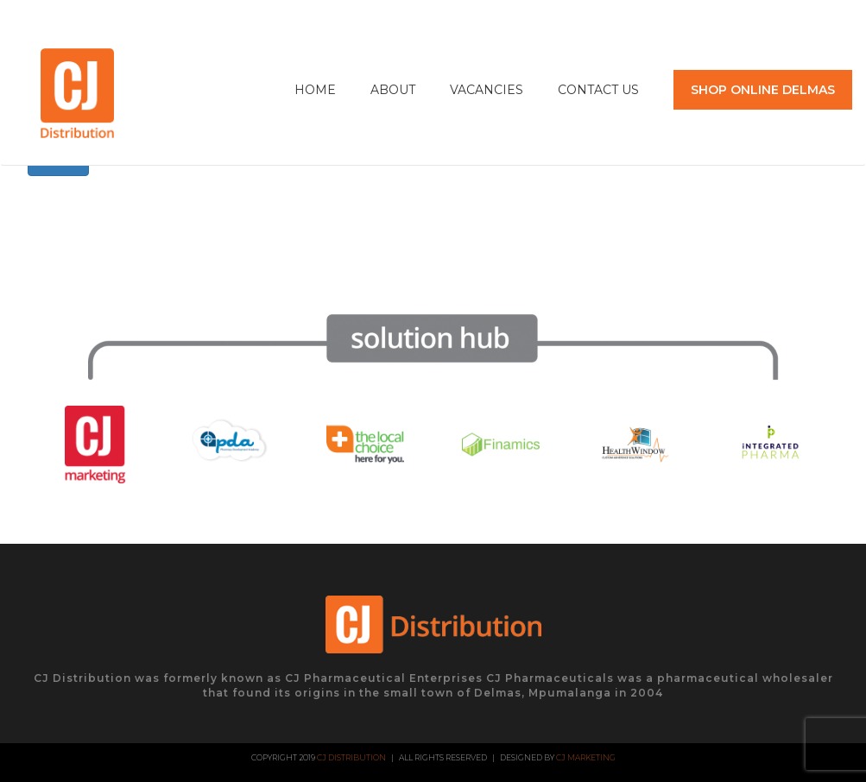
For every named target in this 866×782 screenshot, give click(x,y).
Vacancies (486, 90)
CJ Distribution (351, 757)
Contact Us (598, 90)
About (392, 90)
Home (315, 90)
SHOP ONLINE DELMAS (763, 90)
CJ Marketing (586, 757)
